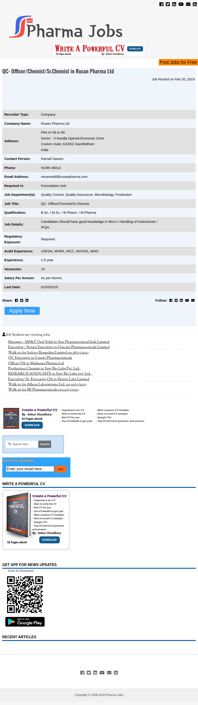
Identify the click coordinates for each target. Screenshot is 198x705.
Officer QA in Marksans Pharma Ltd (36, 363)
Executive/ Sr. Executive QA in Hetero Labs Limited (48, 379)
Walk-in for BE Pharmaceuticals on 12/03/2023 (43, 389)
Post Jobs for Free (178, 62)
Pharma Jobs (115, 695)
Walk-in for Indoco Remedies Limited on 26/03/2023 (48, 352)
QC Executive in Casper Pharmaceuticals (40, 357)
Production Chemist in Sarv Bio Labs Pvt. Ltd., (44, 368)
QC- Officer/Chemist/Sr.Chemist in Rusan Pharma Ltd (58, 71)
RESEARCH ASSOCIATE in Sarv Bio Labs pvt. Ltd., (50, 373)
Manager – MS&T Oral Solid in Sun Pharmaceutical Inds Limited (58, 342)
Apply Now (22, 311)
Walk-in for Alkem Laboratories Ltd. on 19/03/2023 (47, 384)
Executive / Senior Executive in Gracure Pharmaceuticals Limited (58, 347)
